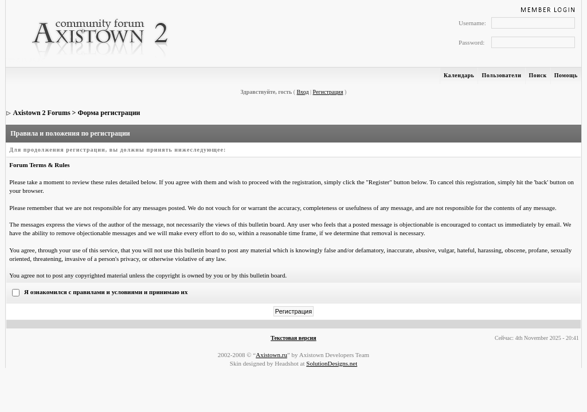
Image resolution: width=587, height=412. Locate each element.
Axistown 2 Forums (42, 113)
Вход (303, 92)
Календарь (459, 75)
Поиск (538, 75)
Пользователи (501, 75)
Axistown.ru (271, 354)
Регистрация (328, 92)
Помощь (566, 75)
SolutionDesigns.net (331, 363)
